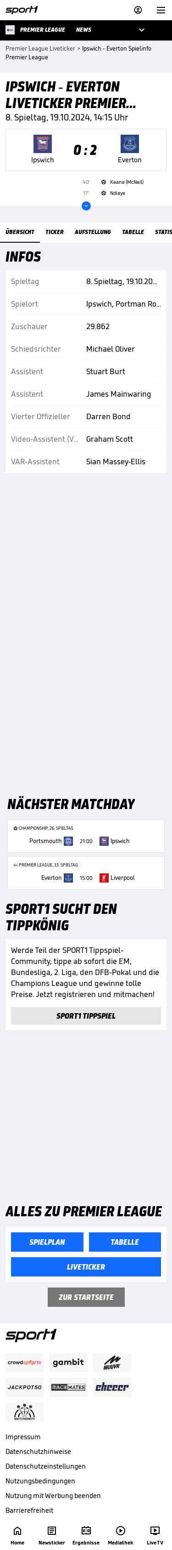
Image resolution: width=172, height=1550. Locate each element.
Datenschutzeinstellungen (46, 1466)
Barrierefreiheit (29, 1510)
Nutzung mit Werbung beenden (53, 1495)
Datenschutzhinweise (38, 1451)
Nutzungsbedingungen (40, 1480)
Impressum (23, 1436)
